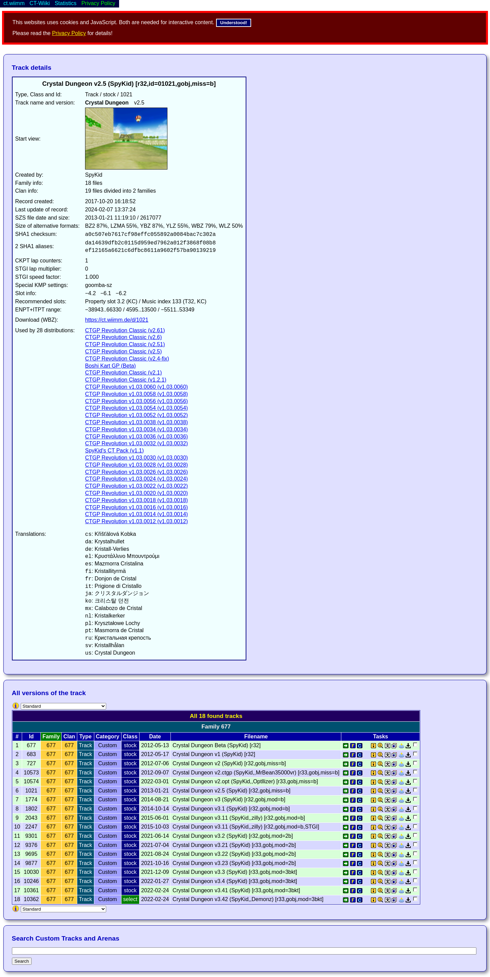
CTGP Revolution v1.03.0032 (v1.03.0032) (136, 443)
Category (107, 736)
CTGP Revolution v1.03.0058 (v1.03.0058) (136, 394)
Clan (69, 736)
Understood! (233, 22)
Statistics (66, 3)
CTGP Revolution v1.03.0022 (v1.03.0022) (136, 486)
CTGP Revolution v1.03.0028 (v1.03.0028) (136, 465)
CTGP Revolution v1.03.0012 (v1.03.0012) (136, 521)
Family (51, 736)
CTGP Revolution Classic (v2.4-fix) (127, 359)
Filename (256, 736)
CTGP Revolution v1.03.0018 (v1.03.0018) (136, 500)
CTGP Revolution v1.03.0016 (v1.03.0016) (136, 507)
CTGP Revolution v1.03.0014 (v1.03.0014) (136, 514)
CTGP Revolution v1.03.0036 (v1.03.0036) (136, 436)
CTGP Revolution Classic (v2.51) (125, 344)
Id (31, 736)
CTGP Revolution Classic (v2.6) (123, 337)
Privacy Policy (69, 33)
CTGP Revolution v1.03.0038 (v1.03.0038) (136, 422)
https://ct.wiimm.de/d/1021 (116, 320)
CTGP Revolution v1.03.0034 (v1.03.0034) (136, 429)
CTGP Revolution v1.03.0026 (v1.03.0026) (136, 472)
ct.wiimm (13, 3)
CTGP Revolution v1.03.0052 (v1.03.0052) (136, 415)
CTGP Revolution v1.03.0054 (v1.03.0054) (136, 408)
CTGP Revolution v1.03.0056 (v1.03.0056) (136, 401)
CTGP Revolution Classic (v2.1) (123, 372)
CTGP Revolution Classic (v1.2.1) (125, 380)
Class (130, 736)
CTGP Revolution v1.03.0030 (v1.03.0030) (136, 458)
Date (155, 736)
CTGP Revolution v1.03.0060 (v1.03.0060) (136, 387)
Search (22, 961)
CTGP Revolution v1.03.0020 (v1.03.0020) (136, 493)
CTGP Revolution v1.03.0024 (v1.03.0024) (136, 479)
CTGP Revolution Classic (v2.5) (123, 351)
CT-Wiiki (40, 3)
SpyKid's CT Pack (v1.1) (114, 450)
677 (51, 745)
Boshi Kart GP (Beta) (110, 366)
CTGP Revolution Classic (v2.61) (125, 330)
